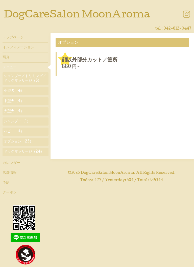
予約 (6, 183)
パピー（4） (14, 132)
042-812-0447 (177, 29)
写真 (6, 58)
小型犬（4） (14, 91)
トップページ (13, 38)
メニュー (10, 67)
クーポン (10, 193)
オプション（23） (18, 142)
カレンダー (11, 163)
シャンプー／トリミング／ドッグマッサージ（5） (25, 78)
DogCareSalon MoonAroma (77, 15)
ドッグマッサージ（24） (24, 152)
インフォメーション (18, 47)
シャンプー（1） (17, 121)
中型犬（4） (14, 101)
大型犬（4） (14, 111)
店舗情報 (10, 173)
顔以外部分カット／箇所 (89, 60)
